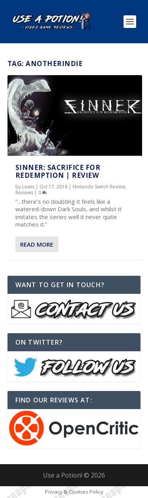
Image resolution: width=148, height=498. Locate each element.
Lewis (28, 186)
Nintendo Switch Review (99, 186)
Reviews (24, 192)
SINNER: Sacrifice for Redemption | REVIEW (58, 171)
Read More (36, 244)
